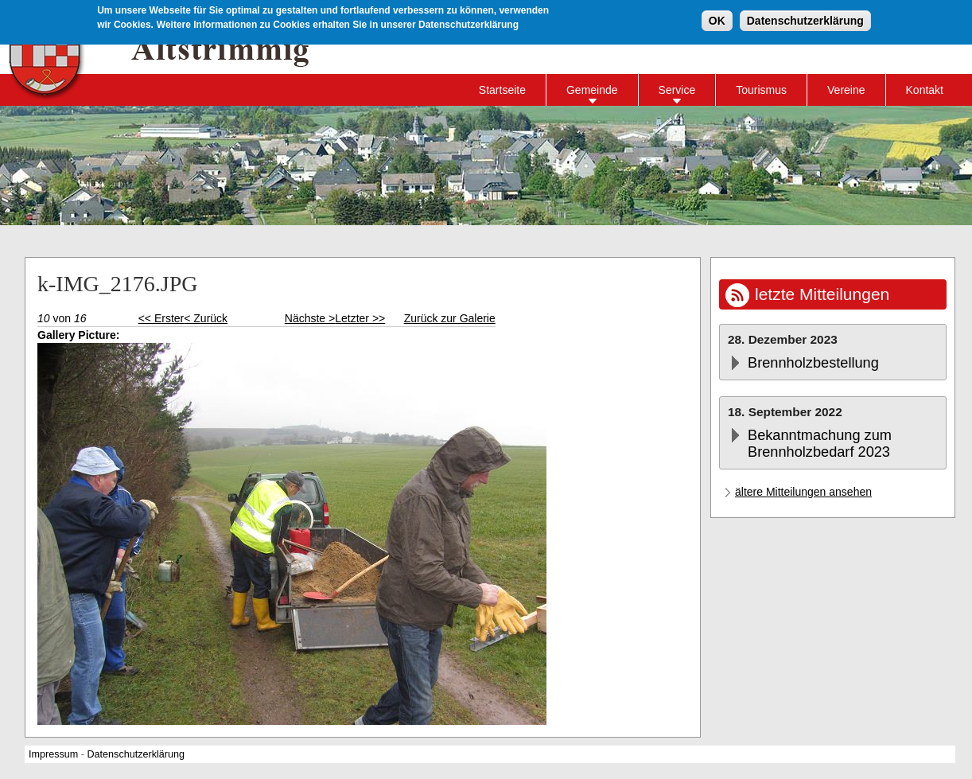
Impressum (53, 754)
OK (717, 20)
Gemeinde (592, 90)
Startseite (502, 90)
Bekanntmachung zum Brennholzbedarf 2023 (820, 443)
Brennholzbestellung (813, 363)
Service (677, 90)
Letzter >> (360, 318)
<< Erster (161, 318)
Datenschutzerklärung (805, 20)
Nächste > (310, 318)
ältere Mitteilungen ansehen (803, 491)
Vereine (846, 90)
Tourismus (761, 90)
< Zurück (205, 318)
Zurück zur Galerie (450, 318)
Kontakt (924, 90)
